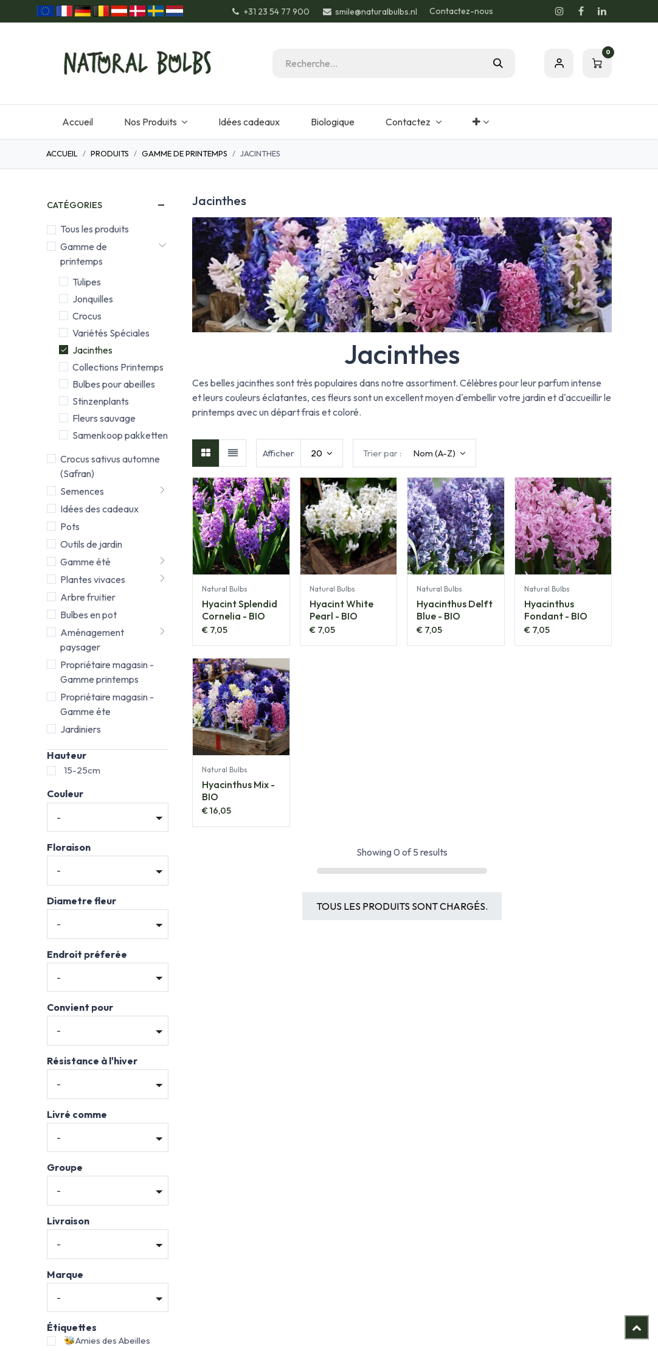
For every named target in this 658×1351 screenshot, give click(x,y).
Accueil (62, 153)
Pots (70, 526)
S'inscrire (558, 63)
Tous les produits (94, 229)
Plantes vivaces (92, 579)
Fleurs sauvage (104, 418)
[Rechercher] (498, 63)
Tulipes (86, 282)
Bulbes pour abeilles (113, 384)
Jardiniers (80, 729)
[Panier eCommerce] (597, 63)
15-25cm (82, 770)
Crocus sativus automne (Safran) (110, 466)
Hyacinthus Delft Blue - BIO (455, 609)
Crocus (87, 316)
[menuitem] (77, 122)
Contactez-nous (461, 10)
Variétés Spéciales (111, 333)
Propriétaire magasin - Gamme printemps (107, 671)
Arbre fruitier (88, 597)
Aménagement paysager (92, 639)
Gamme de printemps (184, 153)
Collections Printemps (118, 367)
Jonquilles (92, 299)
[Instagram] (559, 11)
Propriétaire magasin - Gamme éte (107, 704)
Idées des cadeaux (99, 509)
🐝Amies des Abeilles (107, 1340)
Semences (82, 491)
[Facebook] (580, 11)
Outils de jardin (91, 544)
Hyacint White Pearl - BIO (341, 609)
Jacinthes (92, 350)
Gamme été (85, 562)
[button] (414, 453)
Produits (110, 153)
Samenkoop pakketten (120, 435)
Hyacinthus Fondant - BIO (555, 609)
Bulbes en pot (88, 615)
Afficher (278, 453)
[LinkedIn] (602, 11)
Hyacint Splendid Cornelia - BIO (239, 609)
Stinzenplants (100, 401)
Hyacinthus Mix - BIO (238, 790)
